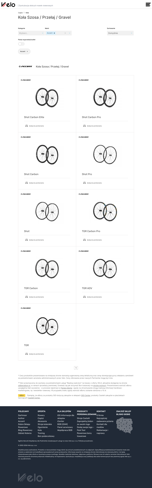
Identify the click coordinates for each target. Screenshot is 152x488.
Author (21, 418)
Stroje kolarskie (45, 424)
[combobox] (56, 33)
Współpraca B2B (64, 430)
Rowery (41, 415)
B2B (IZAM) (62, 424)
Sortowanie (111, 28)
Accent (21, 421)
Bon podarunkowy (46, 436)
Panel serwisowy (65, 427)
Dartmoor (22, 415)
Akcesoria (42, 421)
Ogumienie (43, 427)
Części (41, 418)
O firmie (100, 415)
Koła (40, 430)
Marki (47, 28)
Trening (41, 433)
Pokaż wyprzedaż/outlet (26, 42)
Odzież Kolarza (24, 433)
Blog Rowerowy (25, 430)
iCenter (60, 421)
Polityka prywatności (85, 441)
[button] (54, 33)
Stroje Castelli (83, 418)
